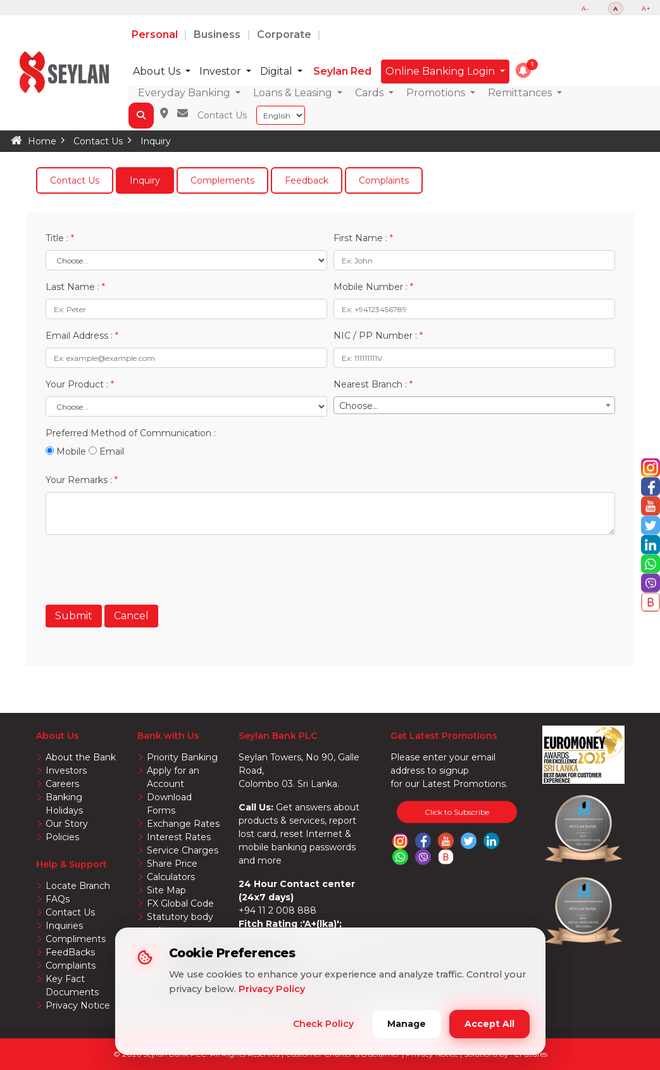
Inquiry (155, 141)
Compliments (76, 939)
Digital (277, 71)
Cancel (131, 616)
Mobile (66, 451)
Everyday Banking (185, 93)
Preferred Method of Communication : (131, 433)
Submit (73, 616)
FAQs (58, 899)
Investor (221, 71)
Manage (406, 1023)
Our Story (67, 823)
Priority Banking (182, 757)
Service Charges (182, 850)
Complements (222, 180)
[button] (523, 70)
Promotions (437, 93)
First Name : (363, 238)
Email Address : (82, 335)
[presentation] (142, 570)
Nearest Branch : (373, 384)
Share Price (172, 863)
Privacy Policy (272, 989)
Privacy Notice (78, 1005)
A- (586, 8)
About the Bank (81, 757)
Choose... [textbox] (358, 406)
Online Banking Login (441, 71)
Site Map (166, 890)
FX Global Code (180, 903)
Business (219, 34)
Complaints (384, 180)
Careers (62, 784)
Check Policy (323, 1023)
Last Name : (75, 287)
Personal (156, 34)
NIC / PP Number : (378, 335)
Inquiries (64, 925)
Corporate (285, 34)
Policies (62, 837)
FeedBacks (70, 952)
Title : (60, 238)
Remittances (521, 93)
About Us (158, 71)
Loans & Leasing (294, 93)
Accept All (489, 1023)
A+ (646, 8)
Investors (66, 770)
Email (106, 451)
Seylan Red (342, 71)
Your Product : (80, 384)
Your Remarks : (82, 480)
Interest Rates (179, 837)
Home (42, 141)
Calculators (171, 877)
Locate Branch (78, 885)
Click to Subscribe (457, 812)
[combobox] (474, 405)
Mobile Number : (373, 287)
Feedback (306, 180)
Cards (370, 93)
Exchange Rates (183, 823)
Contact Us (222, 115)
